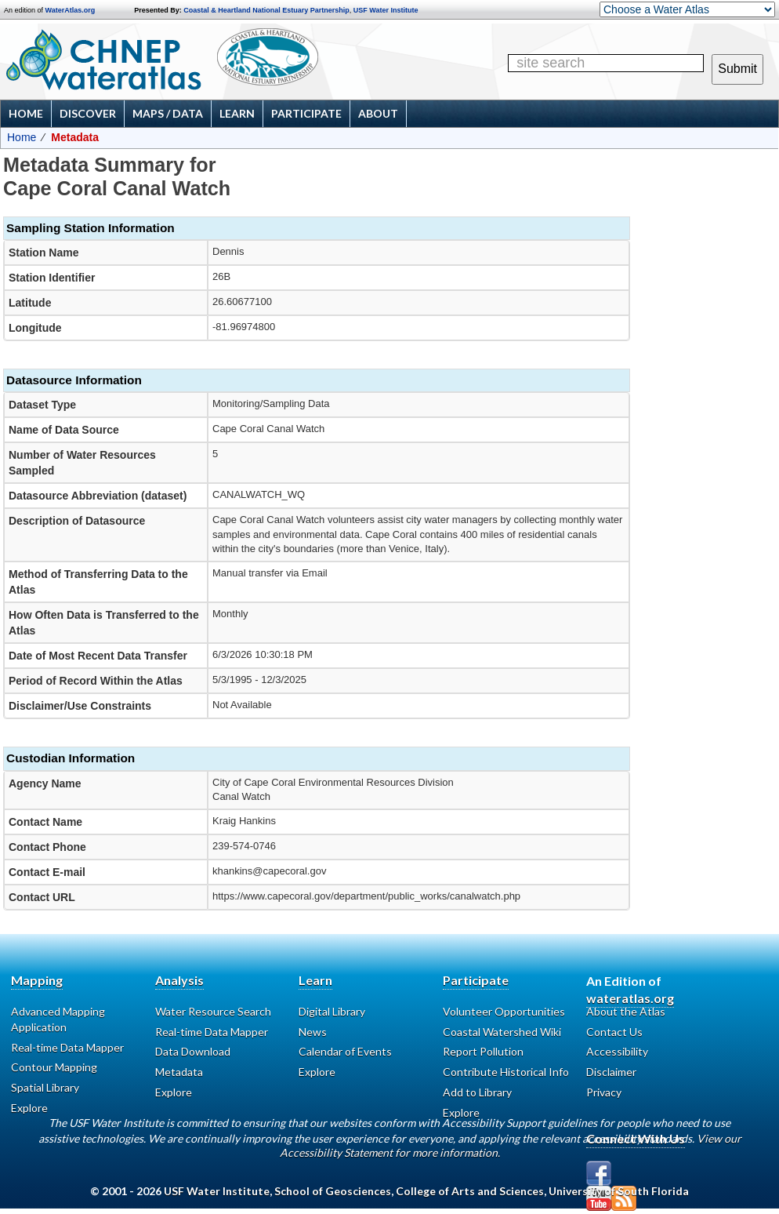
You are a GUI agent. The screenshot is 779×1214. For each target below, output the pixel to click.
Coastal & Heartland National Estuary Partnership (266, 10)
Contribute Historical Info (506, 1071)
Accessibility (617, 1051)
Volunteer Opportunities (504, 1011)
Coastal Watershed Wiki (502, 1031)
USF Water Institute (385, 10)
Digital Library (332, 1011)
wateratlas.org (630, 997)
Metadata (179, 1071)
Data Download (192, 1051)
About (378, 113)
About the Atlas (625, 1011)
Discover (88, 113)
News (313, 1031)
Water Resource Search (213, 1011)
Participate (306, 113)
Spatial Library (45, 1087)
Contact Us (614, 1031)
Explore (317, 1071)
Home (26, 113)
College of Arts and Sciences (470, 1191)
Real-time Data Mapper (67, 1047)
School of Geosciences (332, 1191)
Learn (237, 113)
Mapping (37, 979)
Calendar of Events (345, 1051)
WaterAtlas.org (70, 10)
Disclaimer (611, 1071)
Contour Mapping (54, 1067)
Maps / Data (167, 113)
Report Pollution (483, 1051)
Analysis (179, 979)
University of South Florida (619, 1191)
